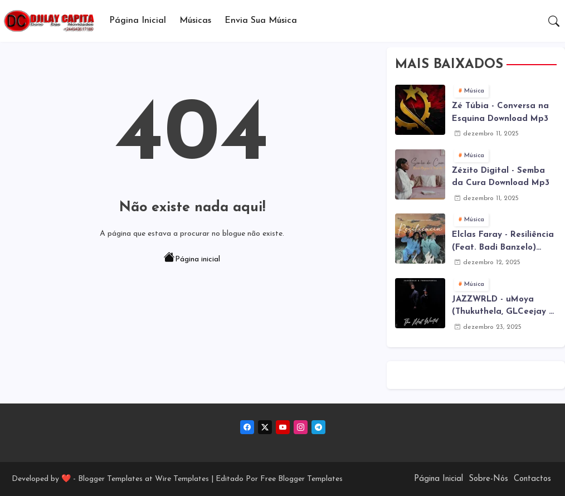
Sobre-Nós (488, 479)
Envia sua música (261, 20)
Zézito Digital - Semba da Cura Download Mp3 (500, 177)
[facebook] (247, 427)
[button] (554, 21)
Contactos (532, 479)
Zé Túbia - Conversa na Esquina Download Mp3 (500, 112)
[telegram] (318, 427)
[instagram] (301, 427)
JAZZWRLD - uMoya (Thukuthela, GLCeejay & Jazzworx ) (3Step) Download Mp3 (503, 307)
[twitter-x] (265, 427)
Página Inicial (137, 20)
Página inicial (192, 258)
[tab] (138, 21)
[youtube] (283, 427)
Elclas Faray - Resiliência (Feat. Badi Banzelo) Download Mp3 (503, 242)
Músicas (195, 20)
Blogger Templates (110, 479)
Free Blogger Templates (301, 479)
